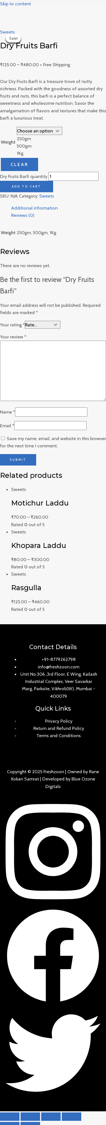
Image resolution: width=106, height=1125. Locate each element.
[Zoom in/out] (71, 1116)
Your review (13, 337)
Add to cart (26, 186)
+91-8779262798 (59, 659)
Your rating (12, 324)
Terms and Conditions (58, 735)
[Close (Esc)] (9, 1116)
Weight (8, 142)
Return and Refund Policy (58, 728)
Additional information (34, 208)
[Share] (30, 1116)
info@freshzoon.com (58, 667)
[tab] (58, 208)
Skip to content (15, 3)
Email (7, 425)
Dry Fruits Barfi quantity (23, 176)
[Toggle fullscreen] (51, 1116)
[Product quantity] (73, 176)
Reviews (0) (22, 215)
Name (7, 412)
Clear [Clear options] (19, 164)
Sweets (7, 32)
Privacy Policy (58, 721)
